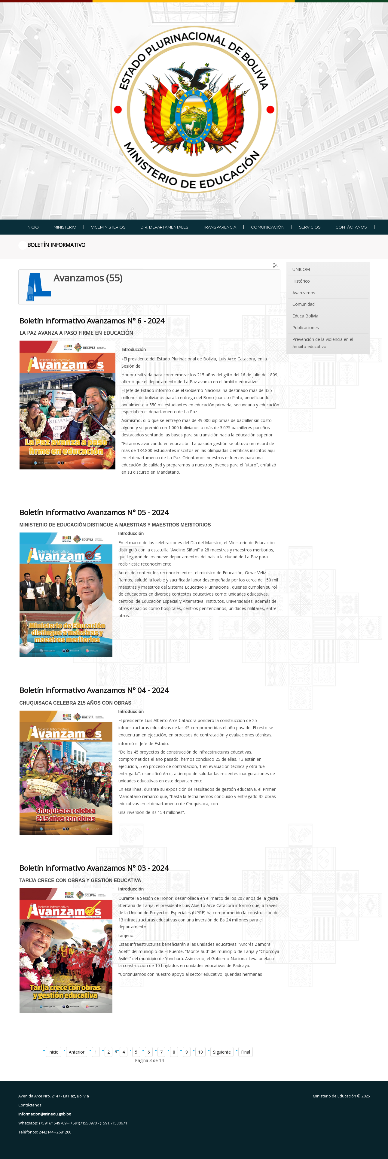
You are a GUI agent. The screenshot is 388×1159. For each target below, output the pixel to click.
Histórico (301, 281)
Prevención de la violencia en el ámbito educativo (322, 342)
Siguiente (222, 1052)
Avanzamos (303, 293)
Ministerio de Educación (334, 1096)
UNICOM (301, 269)
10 (200, 1052)
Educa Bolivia (305, 316)
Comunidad (303, 304)
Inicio (53, 1052)
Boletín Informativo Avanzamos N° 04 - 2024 (94, 690)
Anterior (76, 1052)
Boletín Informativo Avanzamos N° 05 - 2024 (94, 512)
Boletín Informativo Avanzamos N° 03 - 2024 (94, 868)
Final (245, 1052)
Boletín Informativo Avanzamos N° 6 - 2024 (92, 321)
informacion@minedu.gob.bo (44, 1114)
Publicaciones (305, 327)
